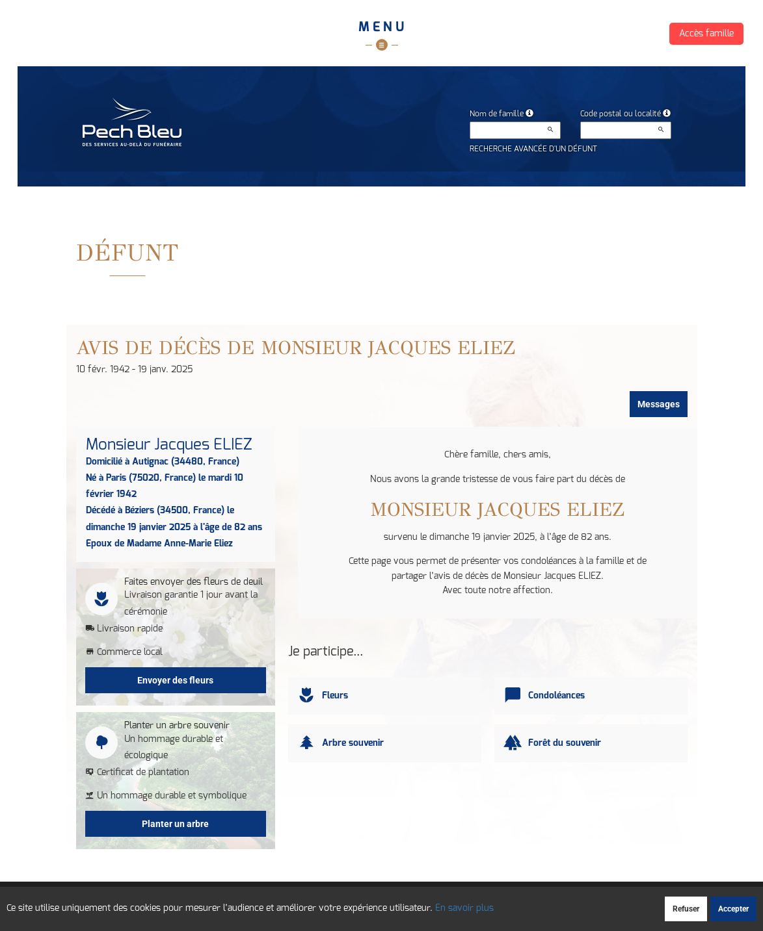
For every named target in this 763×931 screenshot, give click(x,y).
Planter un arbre (175, 824)
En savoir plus (464, 908)
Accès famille (706, 33)
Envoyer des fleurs (175, 680)
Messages (658, 404)
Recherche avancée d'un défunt (533, 149)
